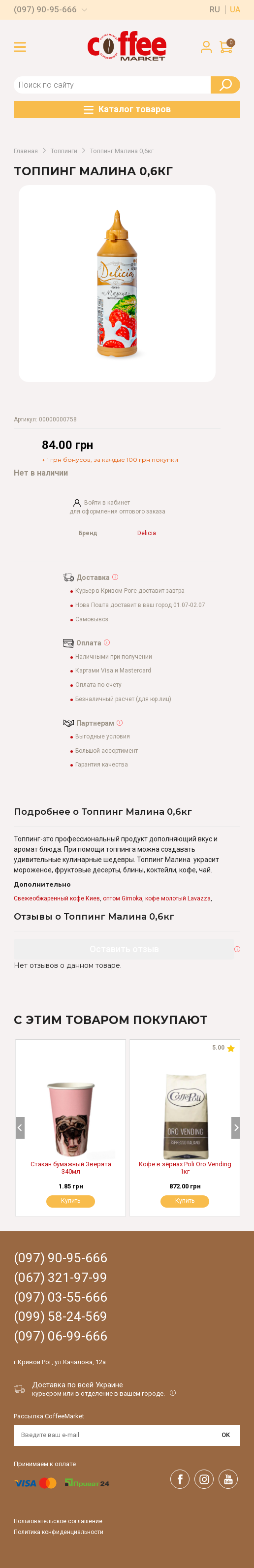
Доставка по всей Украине (77, 1384)
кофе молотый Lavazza (178, 898)
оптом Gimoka (122, 898)
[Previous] (20, 1128)
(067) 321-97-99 (60, 1278)
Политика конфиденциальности (58, 1532)
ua (235, 9)
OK (226, 1435)
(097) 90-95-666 (45, 9)
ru (215, 9)
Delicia (146, 533)
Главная (26, 151)
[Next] (235, 1128)
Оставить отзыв (124, 949)
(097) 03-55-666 (60, 1297)
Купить (184, 1200)
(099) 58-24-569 (60, 1317)
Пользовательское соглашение (58, 1521)
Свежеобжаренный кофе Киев (57, 898)
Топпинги (64, 151)
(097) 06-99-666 (60, 1336)
